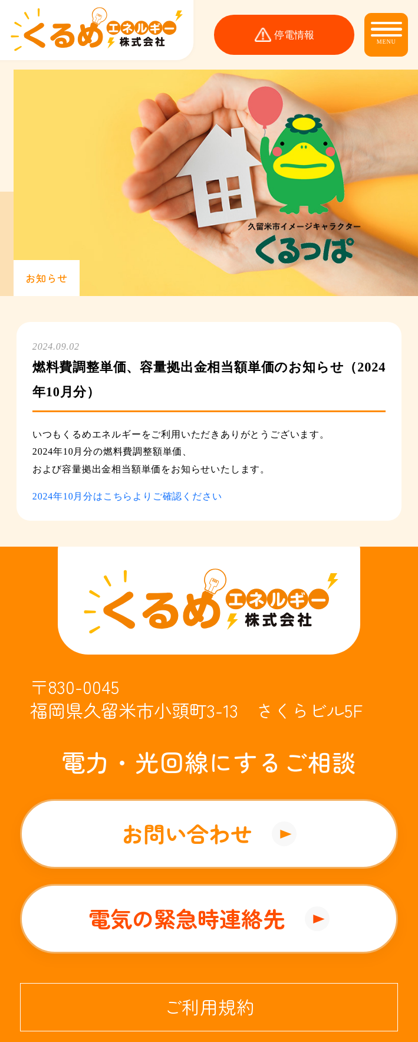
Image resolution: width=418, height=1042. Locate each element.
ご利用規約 (209, 1007)
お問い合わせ (186, 833)
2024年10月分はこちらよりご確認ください (127, 496)
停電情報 (294, 35)
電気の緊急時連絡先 (186, 918)
